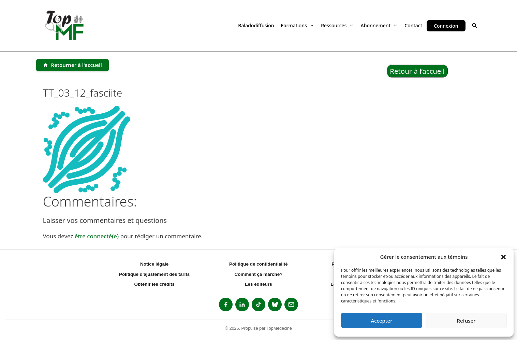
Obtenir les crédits (154, 284)
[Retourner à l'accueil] (72, 65)
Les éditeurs (258, 284)
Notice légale (154, 264)
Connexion (446, 26)
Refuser (466, 320)
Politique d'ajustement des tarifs (154, 274)
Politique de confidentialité (258, 264)
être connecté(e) (97, 236)
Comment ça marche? (258, 274)
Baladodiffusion (256, 25)
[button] (503, 256)
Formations (297, 25)
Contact (413, 25)
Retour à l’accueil (417, 71)
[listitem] (226, 304)
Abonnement (379, 25)
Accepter (381, 320)
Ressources (337, 25)
